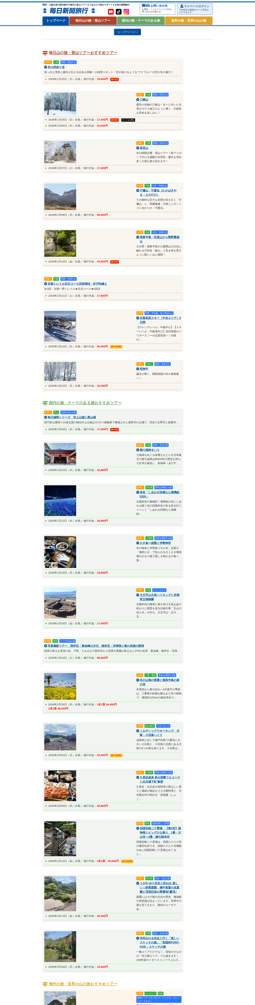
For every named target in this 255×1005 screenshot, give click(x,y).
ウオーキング (139, 906)
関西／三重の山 (163, 849)
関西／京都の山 (143, 849)
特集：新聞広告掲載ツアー (62, 878)
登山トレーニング (85, 873)
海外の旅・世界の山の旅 (188, 20)
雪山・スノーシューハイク (92, 886)
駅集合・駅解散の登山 (104, 869)
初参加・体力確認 (107, 873)
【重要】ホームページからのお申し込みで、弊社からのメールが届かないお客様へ (170, 828)
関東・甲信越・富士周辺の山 (96, 849)
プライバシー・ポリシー (69, 996)
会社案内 (48, 996)
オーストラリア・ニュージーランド (67, 934)
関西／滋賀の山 (123, 849)
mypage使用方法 (106, 816)
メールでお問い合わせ (71, 781)
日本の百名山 (53, 858)
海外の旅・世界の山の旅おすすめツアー (83, 528)
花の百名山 (68, 861)
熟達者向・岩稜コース (59, 873)
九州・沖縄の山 (125, 853)
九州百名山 (160, 861)
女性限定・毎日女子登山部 (159, 869)
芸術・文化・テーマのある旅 (63, 906)
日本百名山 (53, 861)
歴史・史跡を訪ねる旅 (94, 906)
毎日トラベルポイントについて (106, 828)
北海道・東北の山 (67, 849)
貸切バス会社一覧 (63, 826)
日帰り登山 (53, 869)
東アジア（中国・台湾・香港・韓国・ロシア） (116, 934)
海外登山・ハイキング (59, 942)
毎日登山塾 (143, 873)
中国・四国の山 (106, 853)
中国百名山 (130, 861)
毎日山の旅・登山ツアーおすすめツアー (83, 53)
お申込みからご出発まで (63, 816)
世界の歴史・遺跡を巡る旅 (89, 942)
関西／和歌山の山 (85, 853)
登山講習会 (183, 869)
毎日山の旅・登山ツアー (92, 20)
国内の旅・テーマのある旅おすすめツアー (85, 240)
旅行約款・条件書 (191, 816)
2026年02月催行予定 (84, 894)
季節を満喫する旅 (120, 906)
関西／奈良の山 (183, 849)
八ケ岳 (51, 849)
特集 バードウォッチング (187, 906)
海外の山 (142, 853)
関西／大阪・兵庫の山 (59, 853)
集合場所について (148, 816)
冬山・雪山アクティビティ (60, 883)
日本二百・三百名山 (88, 861)
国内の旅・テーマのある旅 (141, 20)
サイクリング (127, 873)
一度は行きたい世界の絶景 (122, 942)
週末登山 (85, 869)
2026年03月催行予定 (110, 894)
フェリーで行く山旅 (131, 869)
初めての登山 (69, 869)
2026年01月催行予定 (59, 894)
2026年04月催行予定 (136, 894)
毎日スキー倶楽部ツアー (61, 886)
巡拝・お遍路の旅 (160, 906)
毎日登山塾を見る (162, 873)
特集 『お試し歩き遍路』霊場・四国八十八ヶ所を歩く (78, 911)
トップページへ (127, 32)
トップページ (55, 20)
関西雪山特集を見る (185, 873)
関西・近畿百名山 (112, 861)
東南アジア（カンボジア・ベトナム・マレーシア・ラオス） (177, 934)
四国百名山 (146, 861)
